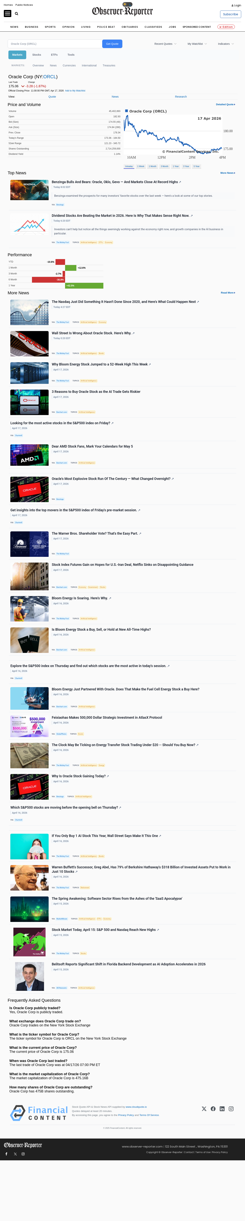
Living (86, 27)
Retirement (87, 940)
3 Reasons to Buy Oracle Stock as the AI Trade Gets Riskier (96, 404)
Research (181, 96)
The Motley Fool (64, 246)
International (89, 65)
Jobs (172, 27)
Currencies (69, 65)
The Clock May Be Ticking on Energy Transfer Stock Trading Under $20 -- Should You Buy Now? (125, 787)
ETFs (54, 54)
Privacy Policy (126, 1175)
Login (237, 5)
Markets (17, 54)
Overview (38, 65)
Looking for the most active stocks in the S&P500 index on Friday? (62, 437)
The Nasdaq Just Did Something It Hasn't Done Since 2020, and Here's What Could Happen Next (126, 307)
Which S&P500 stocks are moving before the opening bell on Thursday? (66, 854)
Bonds (105, 361)
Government (96, 614)
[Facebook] (213, 1174)
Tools (71, 54)
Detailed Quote (225, 104)
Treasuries (109, 65)
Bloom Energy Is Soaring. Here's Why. (82, 628)
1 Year (176, 166)
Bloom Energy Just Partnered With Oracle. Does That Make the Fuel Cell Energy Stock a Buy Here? (126, 727)
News (14, 27)
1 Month (152, 166)
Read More (227, 297)
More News (227, 172)
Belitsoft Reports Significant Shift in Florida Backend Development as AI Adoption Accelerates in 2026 (129, 1023)
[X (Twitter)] (204, 1174)
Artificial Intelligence (91, 246)
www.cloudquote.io (136, 1167)
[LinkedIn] (222, 1174)
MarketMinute (63, 974)
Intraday (129, 166)
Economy (113, 246)
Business (31, 27)
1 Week (140, 166)
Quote (52, 96)
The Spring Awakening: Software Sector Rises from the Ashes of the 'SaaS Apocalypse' (117, 953)
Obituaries (130, 27)
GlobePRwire (62, 774)
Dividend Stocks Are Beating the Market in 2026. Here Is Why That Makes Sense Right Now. (122, 219)
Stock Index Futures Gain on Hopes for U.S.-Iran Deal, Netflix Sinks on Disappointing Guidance (123, 592)
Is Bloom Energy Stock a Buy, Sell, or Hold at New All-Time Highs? (102, 661)
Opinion (68, 27)
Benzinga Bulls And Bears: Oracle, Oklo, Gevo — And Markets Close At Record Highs (117, 183)
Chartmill (20, 450)
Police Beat (106, 27)
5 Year (197, 166)
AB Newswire (62, 1047)
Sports (50, 27)
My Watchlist (195, 43)
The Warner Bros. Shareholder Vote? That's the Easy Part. (97, 559)
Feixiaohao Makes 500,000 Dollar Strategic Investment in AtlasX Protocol (107, 758)
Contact (189, 1212)
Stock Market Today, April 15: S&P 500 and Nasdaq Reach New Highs (106, 987)
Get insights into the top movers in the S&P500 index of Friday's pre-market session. (76, 533)
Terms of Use (202, 1212)
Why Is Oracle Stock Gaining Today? (80, 820)
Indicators (224, 43)
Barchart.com (63, 424)
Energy (105, 807)
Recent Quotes (163, 43)
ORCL (49, 76)
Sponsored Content (197, 27)
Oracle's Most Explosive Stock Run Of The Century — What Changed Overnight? (113, 499)
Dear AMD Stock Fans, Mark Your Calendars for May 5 (93, 463)
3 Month (164, 166)
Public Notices (24, 5)
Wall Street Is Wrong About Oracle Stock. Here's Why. (93, 341)
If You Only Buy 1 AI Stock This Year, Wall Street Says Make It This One (107, 887)
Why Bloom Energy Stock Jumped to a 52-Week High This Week (102, 374)
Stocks (36, 54)
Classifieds (153, 27)
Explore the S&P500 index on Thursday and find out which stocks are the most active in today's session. (90, 701)
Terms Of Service (149, 1175)
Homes (8, 5)
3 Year (186, 166)
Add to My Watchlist (75, 90)
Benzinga (61, 206)
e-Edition (226, 27)
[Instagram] (231, 1174)
